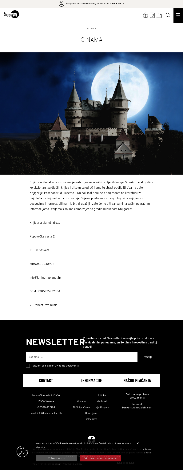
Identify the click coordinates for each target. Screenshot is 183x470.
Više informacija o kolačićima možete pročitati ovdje (67, 451)
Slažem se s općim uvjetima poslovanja (56, 365)
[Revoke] (100, 458)
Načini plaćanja (81, 407)
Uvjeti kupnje (101, 407)
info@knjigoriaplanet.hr (45, 278)
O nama (81, 401)
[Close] (56, 458)
